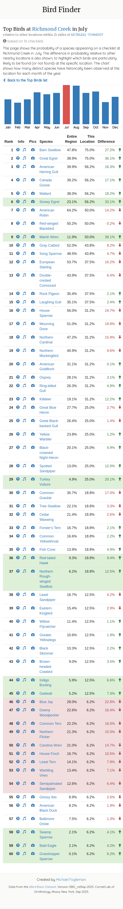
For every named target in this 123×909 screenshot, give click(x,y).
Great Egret (49, 158)
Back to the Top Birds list (25, 80)
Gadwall (46, 693)
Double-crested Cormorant (48, 280)
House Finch (49, 754)
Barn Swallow (50, 150)
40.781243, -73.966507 (87, 35)
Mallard (45, 194)
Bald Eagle (48, 846)
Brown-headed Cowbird (46, 667)
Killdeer (45, 399)
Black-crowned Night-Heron (49, 453)
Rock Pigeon (49, 294)
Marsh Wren (49, 237)
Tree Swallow (50, 506)
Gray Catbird (49, 245)
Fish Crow (47, 550)
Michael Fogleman (71, 879)
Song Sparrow (51, 254)
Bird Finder (61, 9)
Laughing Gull (50, 302)
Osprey (45, 377)
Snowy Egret (49, 202)
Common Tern (51, 724)
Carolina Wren (51, 745)
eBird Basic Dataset (42, 887)
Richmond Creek (52, 29)
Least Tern (48, 762)
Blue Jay (46, 702)
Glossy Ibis (48, 797)
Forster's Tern (50, 528)
